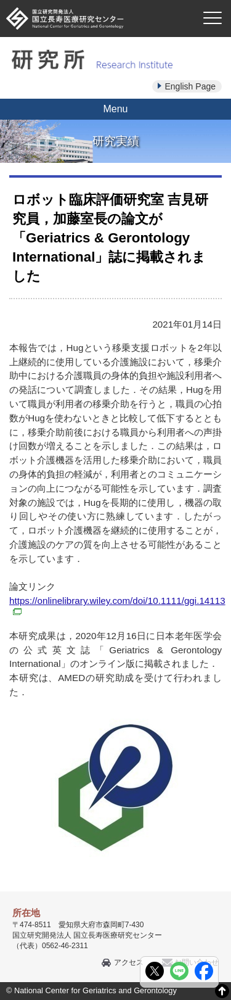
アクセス (129, 962)
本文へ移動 (90, 0)
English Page (190, 86)
